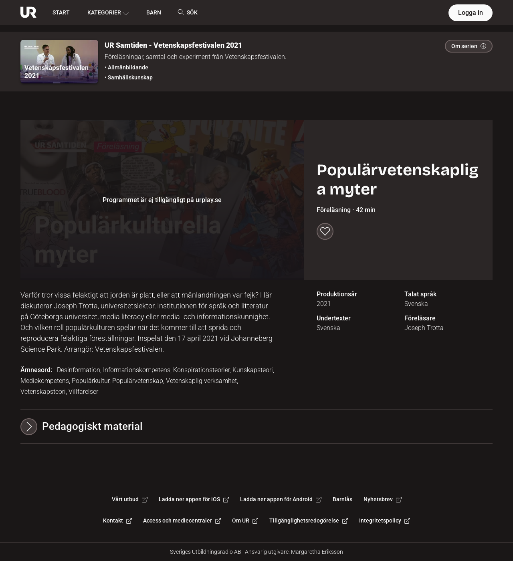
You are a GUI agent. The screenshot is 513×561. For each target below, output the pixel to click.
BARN (153, 12)
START (61, 12)
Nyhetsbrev (383, 499)
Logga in (470, 12)
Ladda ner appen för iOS (194, 499)
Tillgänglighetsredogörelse (308, 520)
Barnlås (342, 499)
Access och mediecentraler (182, 520)
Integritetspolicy (384, 520)
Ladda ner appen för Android (280, 499)
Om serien (468, 46)
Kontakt (117, 520)
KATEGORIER (108, 12)
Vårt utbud (129, 499)
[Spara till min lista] (325, 231)
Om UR (245, 520)
